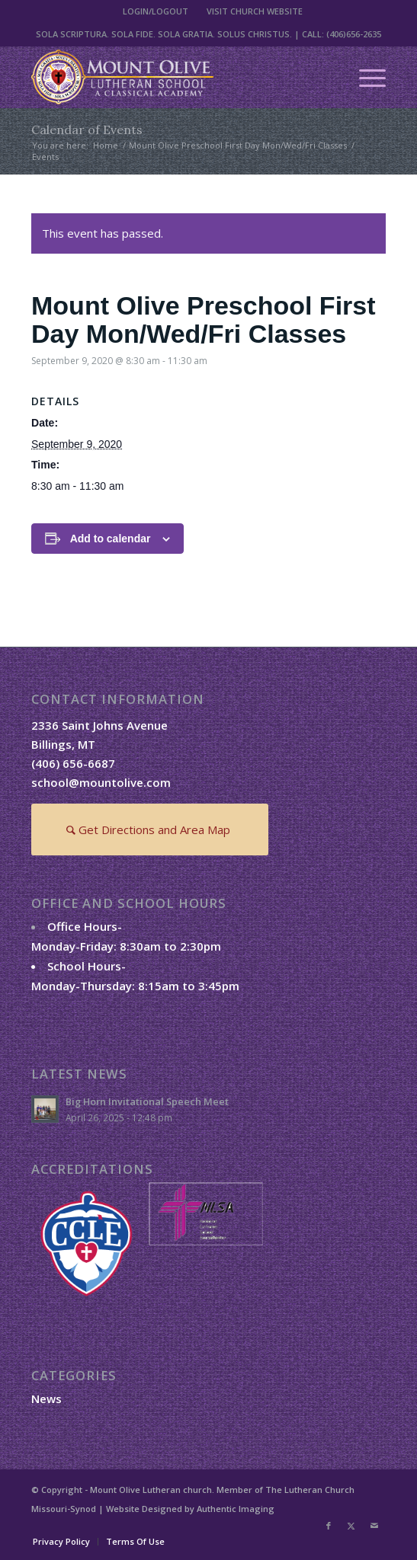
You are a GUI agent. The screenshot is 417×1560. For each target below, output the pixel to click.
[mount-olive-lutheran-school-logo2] (173, 76)
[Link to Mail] (374, 1525)
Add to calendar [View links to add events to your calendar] (110, 538)
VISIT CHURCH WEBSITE (255, 11)
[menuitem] (156, 11)
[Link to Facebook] (328, 1525)
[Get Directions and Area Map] (149, 829)
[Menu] (365, 76)
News (46, 1398)
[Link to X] (351, 1525)
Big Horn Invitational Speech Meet (147, 1101)
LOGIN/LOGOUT (155, 11)
